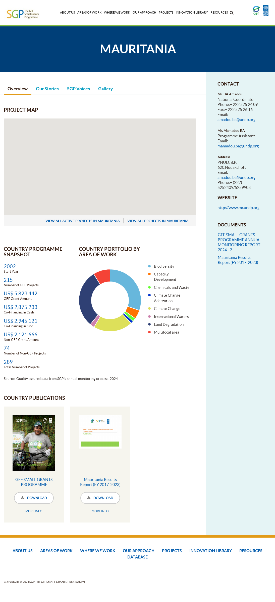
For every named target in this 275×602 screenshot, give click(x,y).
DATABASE (137, 557)
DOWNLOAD (34, 498)
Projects (166, 12)
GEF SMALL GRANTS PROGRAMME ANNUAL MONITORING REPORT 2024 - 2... (239, 242)
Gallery (105, 88)
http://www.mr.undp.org (238, 207)
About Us (67, 12)
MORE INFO (33, 511)
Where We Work (117, 12)
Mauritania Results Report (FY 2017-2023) (100, 482)
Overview (18, 88)
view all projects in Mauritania (158, 221)
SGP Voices (78, 88)
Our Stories (47, 88)
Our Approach (144, 12)
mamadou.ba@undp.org (238, 146)
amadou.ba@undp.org (236, 119)
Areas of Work (89, 12)
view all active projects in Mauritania (82, 221)
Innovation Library (192, 12)
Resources (219, 12)
